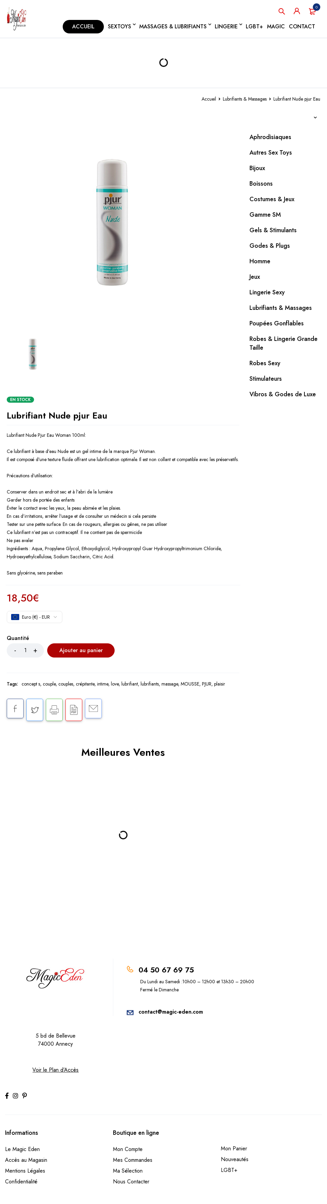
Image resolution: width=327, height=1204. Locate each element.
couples (65, 683)
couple (49, 683)
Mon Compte (128, 1149)
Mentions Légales (25, 1171)
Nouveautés (234, 1159)
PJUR (206, 683)
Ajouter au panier (81, 650)
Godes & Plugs (269, 245)
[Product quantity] (25, 650)
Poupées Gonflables (276, 323)
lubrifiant (129, 683)
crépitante (85, 683)
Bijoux (257, 168)
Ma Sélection (128, 1171)
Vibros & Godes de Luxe (282, 394)
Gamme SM (265, 214)
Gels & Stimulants (273, 230)
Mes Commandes (132, 1160)
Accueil (209, 99)
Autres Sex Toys (270, 152)
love (115, 683)
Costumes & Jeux (271, 199)
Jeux (254, 276)
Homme (259, 261)
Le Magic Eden (22, 1149)
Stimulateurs (265, 378)
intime (102, 683)
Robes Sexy (264, 363)
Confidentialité (21, 1181)
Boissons (261, 183)
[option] (123, 222)
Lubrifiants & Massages (245, 99)
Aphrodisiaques (270, 137)
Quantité (18, 638)
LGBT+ (229, 1170)
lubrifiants (150, 683)
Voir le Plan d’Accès (55, 1070)
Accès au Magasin (26, 1160)
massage (169, 683)
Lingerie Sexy (267, 292)
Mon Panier (234, 1148)
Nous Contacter (131, 1181)
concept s (31, 683)
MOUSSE (190, 683)
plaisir (219, 683)
